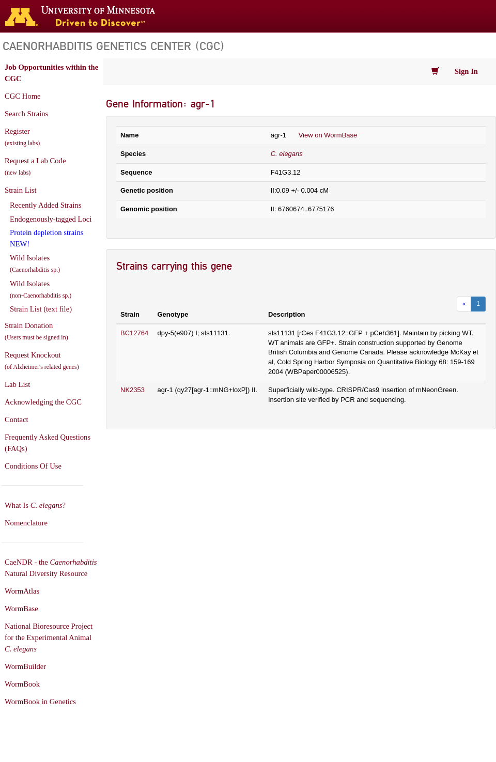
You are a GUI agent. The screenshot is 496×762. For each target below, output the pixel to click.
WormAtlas (22, 591)
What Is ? (35, 505)
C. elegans (287, 154)
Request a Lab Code (35, 166)
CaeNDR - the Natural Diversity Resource (51, 568)
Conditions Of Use (33, 466)
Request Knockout (42, 360)
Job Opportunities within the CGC (51, 73)
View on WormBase (328, 135)
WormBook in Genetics (40, 701)
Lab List (17, 384)
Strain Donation (36, 331)
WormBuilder (25, 666)
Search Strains (26, 114)
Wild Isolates (35, 263)
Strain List (20, 190)
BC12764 (134, 333)
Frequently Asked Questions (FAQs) (47, 443)
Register (22, 137)
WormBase (21, 608)
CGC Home (23, 96)
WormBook (22, 684)
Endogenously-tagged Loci (50, 219)
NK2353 (132, 390)
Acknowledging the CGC (43, 402)
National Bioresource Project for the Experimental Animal (48, 637)
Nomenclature (26, 523)
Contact (16, 419)
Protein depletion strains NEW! (46, 238)
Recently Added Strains (45, 205)
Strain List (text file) (41, 309)
